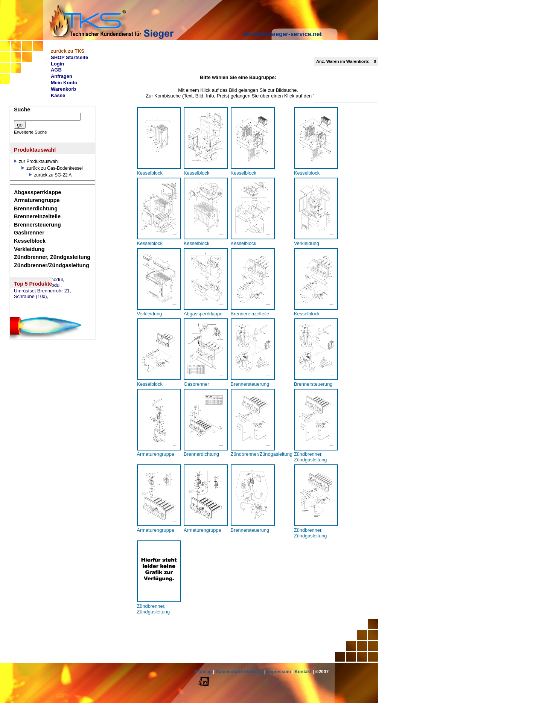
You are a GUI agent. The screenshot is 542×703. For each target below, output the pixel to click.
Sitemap (203, 671)
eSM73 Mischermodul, (38, 285)
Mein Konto (64, 82)
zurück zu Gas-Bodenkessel (52, 168)
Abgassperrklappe (37, 192)
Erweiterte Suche (30, 132)
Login (57, 64)
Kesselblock (30, 241)
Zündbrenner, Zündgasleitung (52, 257)
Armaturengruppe (37, 200)
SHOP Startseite (69, 57)
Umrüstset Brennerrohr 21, (42, 291)
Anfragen (61, 76)
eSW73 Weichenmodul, (39, 279)
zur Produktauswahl (36, 161)
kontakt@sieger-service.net (282, 34)
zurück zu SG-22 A (50, 175)
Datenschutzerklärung (239, 671)
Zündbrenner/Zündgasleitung (51, 265)
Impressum (279, 671)
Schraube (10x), (31, 296)
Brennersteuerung (37, 225)
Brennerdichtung (36, 208)
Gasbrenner (29, 233)
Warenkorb (63, 89)
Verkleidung (29, 249)
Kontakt (303, 671)
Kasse (58, 95)
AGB (56, 70)
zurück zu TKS (67, 51)
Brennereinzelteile (37, 216)
